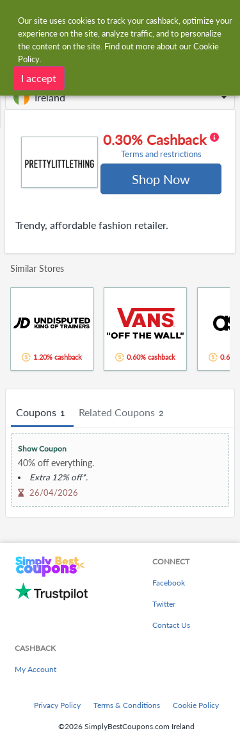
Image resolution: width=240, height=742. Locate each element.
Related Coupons (123, 413)
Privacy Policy (57, 705)
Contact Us (171, 625)
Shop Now (161, 179)
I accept (38, 77)
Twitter (163, 604)
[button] (120, 97)
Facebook (168, 582)
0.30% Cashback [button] (160, 145)
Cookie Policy (196, 705)
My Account (35, 669)
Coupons (42, 413)
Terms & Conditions (126, 705)
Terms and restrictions (161, 154)
